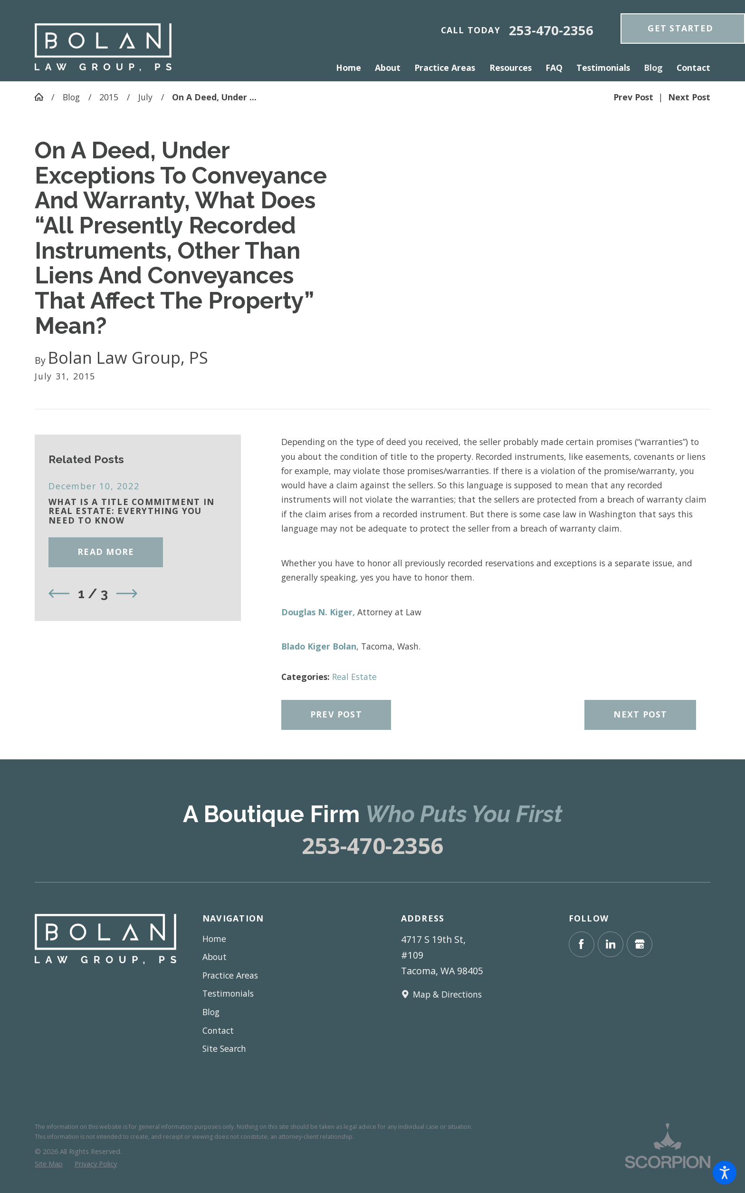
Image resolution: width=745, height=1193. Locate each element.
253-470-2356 (551, 30)
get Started (680, 28)
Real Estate (354, 676)
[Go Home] (43, 97)
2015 (108, 97)
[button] (724, 1172)
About (214, 956)
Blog (71, 97)
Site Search (224, 1048)
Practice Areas (230, 975)
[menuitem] (352, 67)
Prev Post (336, 714)
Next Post (640, 714)
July (145, 97)
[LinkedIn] (610, 944)
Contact (218, 1030)
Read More (105, 551)
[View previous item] (58, 593)
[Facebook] (581, 944)
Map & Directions (447, 994)
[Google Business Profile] (639, 944)
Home (214, 938)
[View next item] (126, 593)
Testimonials (228, 993)
